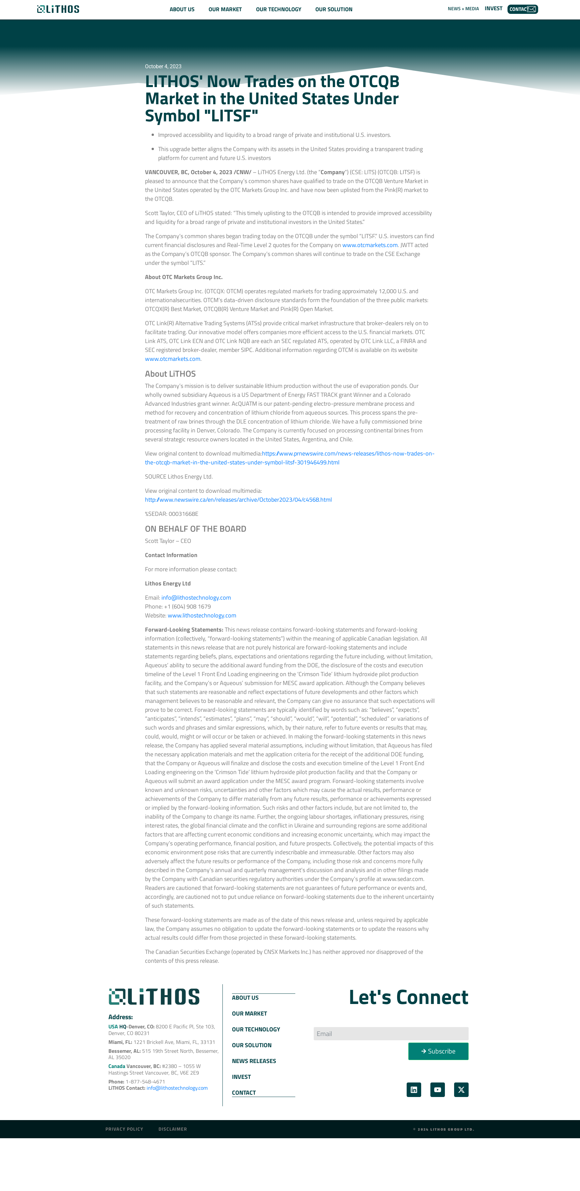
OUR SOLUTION (252, 1044)
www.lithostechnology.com (202, 615)
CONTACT (244, 1092)
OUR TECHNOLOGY (256, 1028)
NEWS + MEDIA (463, 8)
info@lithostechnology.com (196, 597)
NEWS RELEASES (254, 1060)
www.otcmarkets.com (172, 358)
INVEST (494, 8)
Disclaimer (173, 1128)
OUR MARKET (249, 1013)
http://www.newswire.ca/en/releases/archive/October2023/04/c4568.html (238, 499)
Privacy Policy (124, 1128)
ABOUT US (245, 997)
